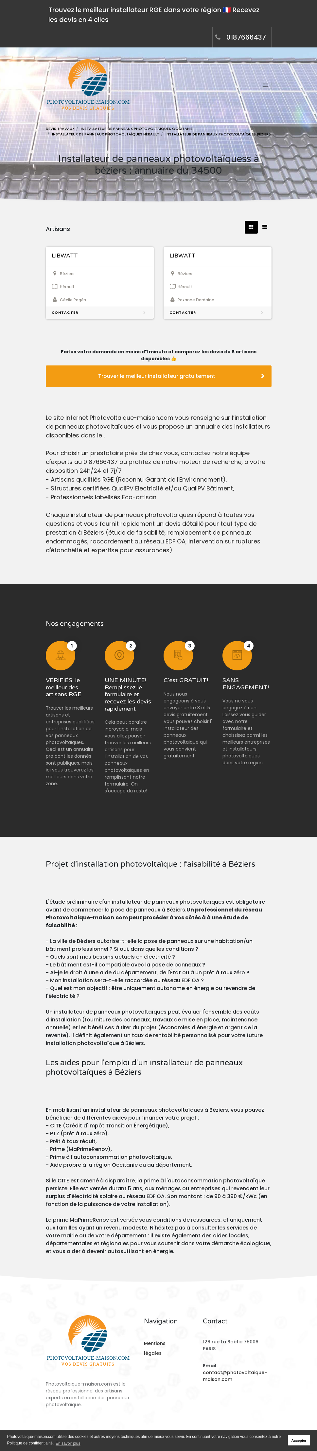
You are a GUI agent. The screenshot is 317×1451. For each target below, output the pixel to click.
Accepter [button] (299, 1440)
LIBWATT (65, 255)
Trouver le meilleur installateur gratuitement (181, 376)
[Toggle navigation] (266, 85)
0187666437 (246, 37)
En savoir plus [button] (68, 1443)
